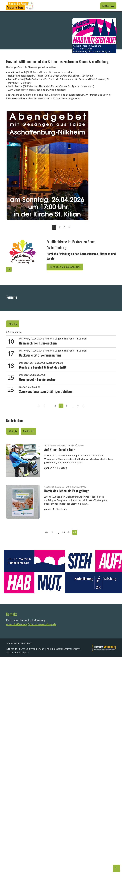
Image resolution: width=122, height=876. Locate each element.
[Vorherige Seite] (38, 406)
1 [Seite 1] (44, 406)
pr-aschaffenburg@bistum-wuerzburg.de (31, 624)
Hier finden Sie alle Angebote (65, 266)
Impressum (11, 649)
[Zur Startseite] (104, 648)
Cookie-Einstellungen (17, 652)
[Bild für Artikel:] (22, 252)
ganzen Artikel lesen (55, 467)
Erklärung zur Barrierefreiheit (63, 649)
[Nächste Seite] (83, 406)
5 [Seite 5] (66, 406)
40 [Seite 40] (63, 532)
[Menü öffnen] (108, 5)
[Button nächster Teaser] (69, 227)
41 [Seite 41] (69, 532)
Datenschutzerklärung (32, 649)
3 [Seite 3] (55, 406)
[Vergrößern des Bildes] (9, 269)
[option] (61, 30)
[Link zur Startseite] (19, 5)
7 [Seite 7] (78, 406)
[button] (28, 431)
